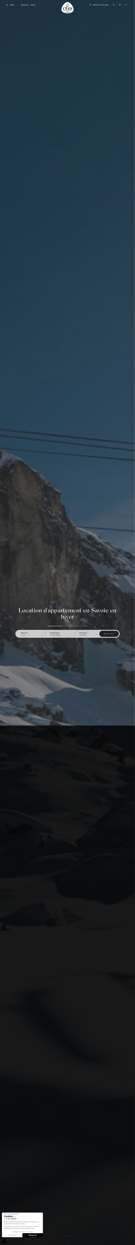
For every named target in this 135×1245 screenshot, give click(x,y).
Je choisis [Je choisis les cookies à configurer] (12, 1235)
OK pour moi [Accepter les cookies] (33, 1235)
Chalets (33, 5)
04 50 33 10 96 (114, 5)
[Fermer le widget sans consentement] (11, 1214)
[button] (4, 1241)
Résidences (25, 5)
